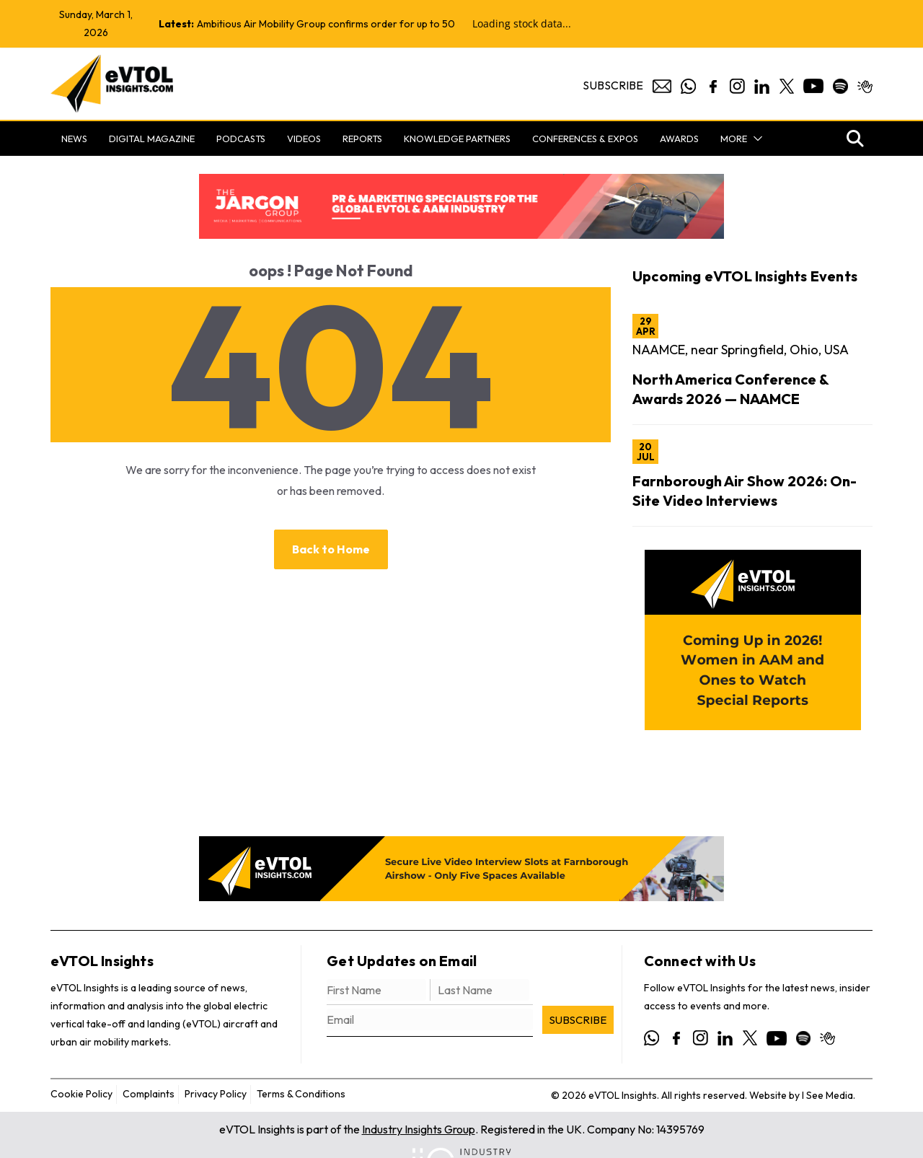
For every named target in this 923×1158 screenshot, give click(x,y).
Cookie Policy (81, 1093)
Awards (679, 138)
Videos (304, 138)
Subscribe (613, 85)
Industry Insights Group (418, 1129)
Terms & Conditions (301, 1093)
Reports (362, 138)
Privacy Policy (216, 1093)
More (733, 138)
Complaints (149, 1093)
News (74, 138)
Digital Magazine (152, 138)
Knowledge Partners (457, 138)
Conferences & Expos (585, 138)
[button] (755, 138)
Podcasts (240, 138)
